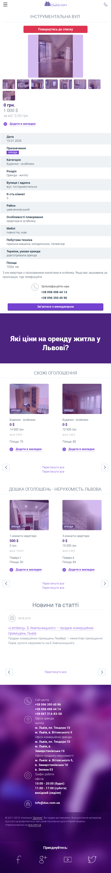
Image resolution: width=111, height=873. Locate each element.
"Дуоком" (37, 817)
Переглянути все (53, 467)
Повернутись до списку (55, 29)
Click (5, 5)
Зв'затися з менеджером (55, 306)
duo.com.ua (34, 825)
